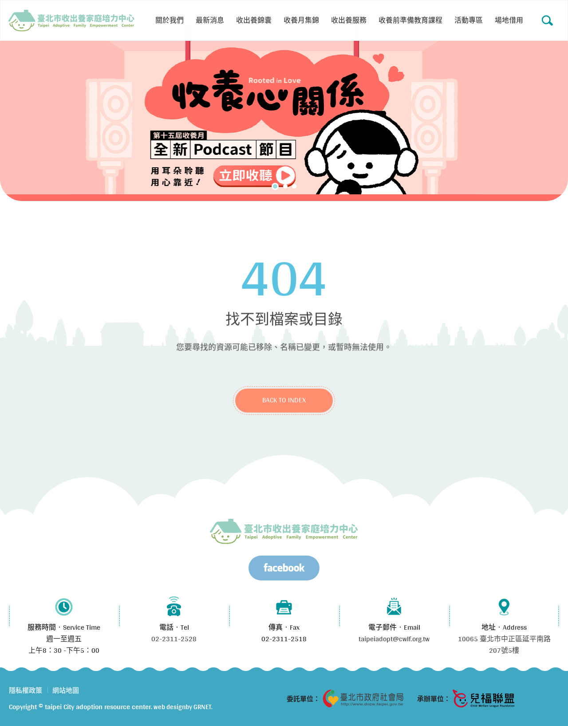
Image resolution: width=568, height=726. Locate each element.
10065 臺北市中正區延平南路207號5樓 (504, 644)
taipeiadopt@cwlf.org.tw (394, 638)
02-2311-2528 (174, 638)
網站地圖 (65, 690)
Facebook (284, 568)
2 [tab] (285, 186)
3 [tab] (294, 186)
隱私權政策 (25, 690)
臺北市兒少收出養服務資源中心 (284, 531)
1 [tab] (275, 186)
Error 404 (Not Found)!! (71, 20)
